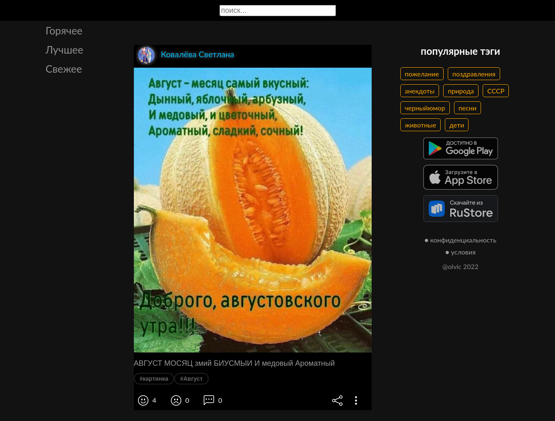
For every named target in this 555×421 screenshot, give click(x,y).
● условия (460, 252)
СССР (495, 91)
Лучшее (65, 49)
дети (456, 125)
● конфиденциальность (460, 240)
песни (467, 108)
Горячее (64, 30)
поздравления (474, 74)
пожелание (422, 74)
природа (461, 91)
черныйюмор (425, 108)
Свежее (64, 68)
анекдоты (420, 91)
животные (421, 125)
